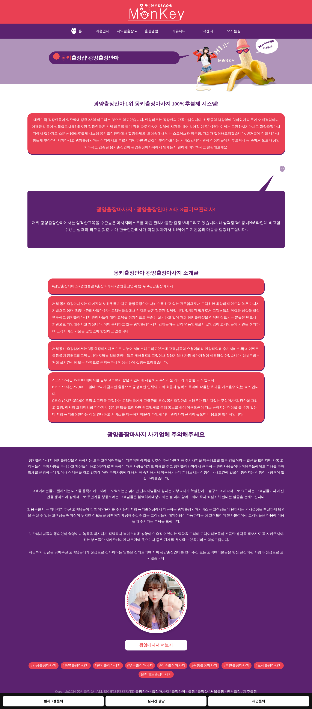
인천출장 (234, 691)
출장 (191, 691)
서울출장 (217, 691)
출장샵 (202, 691)
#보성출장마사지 (269, 665)
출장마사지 (160, 691)
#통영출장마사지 (76, 665)
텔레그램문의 (53, 701)
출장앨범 (151, 31)
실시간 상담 (156, 701)
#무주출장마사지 (140, 665)
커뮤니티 (179, 31)
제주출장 (250, 691)
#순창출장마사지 (204, 665)
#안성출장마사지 (43, 665)
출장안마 (142, 691)
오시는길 (234, 31)
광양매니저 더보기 (156, 645)
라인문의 (258, 701)
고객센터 (206, 31)
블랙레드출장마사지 (156, 674)
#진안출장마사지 (108, 665)
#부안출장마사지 (236, 665)
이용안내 (102, 31)
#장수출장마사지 (172, 665)
